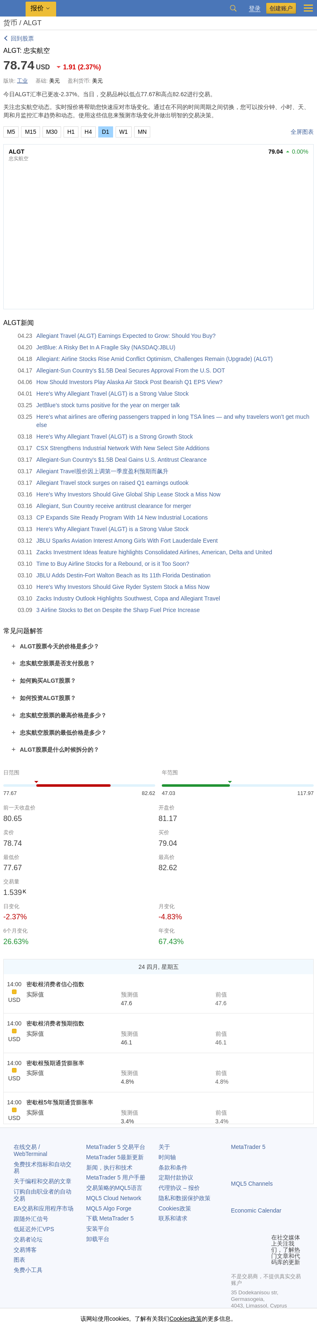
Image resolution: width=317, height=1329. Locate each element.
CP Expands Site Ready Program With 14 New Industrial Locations (122, 517)
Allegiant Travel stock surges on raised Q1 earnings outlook (112, 482)
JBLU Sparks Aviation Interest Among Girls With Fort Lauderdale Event (127, 540)
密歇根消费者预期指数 (55, 1023)
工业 (22, 81)
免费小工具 (28, 1270)
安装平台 (97, 1228)
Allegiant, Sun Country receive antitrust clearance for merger (113, 506)
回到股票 (22, 38)
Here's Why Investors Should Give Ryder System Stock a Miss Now (123, 587)
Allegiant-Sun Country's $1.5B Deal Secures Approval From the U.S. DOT (130, 370)
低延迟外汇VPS (34, 1229)
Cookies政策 (174, 1208)
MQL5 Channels (252, 1183)
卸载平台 (97, 1239)
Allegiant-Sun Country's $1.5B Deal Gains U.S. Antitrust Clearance (121, 459)
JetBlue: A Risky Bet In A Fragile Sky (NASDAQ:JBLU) (105, 347)
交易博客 (25, 1249)
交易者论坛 (28, 1239)
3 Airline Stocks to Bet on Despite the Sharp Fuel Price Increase (118, 610)
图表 (19, 1259)
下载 (110, 1218)
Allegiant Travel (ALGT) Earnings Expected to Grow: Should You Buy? (125, 335)
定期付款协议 (175, 1177)
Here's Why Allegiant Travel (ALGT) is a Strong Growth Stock (114, 436)
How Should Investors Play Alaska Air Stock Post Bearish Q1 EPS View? (129, 382)
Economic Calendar (256, 1210)
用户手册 (115, 1177)
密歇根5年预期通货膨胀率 (59, 1102)
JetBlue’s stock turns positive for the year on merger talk (108, 405)
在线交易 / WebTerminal (30, 1150)
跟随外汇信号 (31, 1218)
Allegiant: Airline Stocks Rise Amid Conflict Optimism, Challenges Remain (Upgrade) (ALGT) (154, 359)
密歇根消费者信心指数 (55, 984)
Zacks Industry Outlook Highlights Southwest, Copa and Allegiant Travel (128, 598)
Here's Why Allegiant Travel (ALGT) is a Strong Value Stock (112, 393)
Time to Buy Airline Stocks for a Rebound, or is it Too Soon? (112, 563)
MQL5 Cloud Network (114, 1198)
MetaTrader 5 (248, 1147)
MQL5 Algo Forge (109, 1208)
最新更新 (115, 1157)
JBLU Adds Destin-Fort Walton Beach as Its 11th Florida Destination (123, 575)
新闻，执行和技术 (109, 1167)
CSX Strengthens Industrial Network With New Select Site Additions (122, 448)
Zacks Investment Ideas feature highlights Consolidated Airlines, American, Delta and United (154, 552)
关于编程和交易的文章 (42, 1181)
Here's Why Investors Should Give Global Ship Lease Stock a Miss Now (128, 494)
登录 (254, 8)
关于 (164, 1147)
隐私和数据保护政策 (184, 1198)
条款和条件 (172, 1167)
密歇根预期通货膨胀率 (55, 1063)
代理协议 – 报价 (179, 1187)
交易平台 (115, 1147)
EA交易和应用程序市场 (43, 1208)
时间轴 (167, 1157)
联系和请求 (172, 1218)
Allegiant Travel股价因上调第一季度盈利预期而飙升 (102, 471)
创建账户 (281, 8)
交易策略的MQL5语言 (114, 1187)
